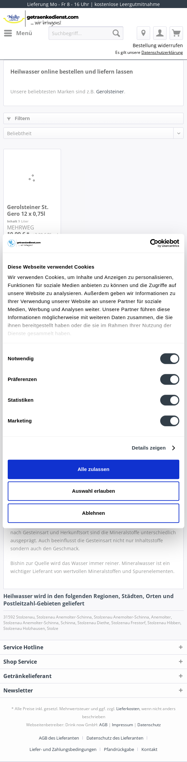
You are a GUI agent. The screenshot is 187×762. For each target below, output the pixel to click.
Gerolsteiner (110, 91)
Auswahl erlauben (93, 491)
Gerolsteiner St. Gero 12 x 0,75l (28, 210)
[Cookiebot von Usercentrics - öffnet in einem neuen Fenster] (150, 243)
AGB (103, 725)
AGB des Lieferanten (59, 738)
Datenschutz (149, 725)
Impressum (122, 725)
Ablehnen (93, 513)
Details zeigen (149, 448)
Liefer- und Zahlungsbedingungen (63, 749)
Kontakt (149, 749)
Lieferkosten (127, 708)
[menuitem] (18, 33)
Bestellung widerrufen (158, 45)
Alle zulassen (93, 469)
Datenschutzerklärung (162, 52)
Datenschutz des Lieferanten (114, 738)
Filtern (18, 118)
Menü (18, 32)
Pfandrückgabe (119, 749)
